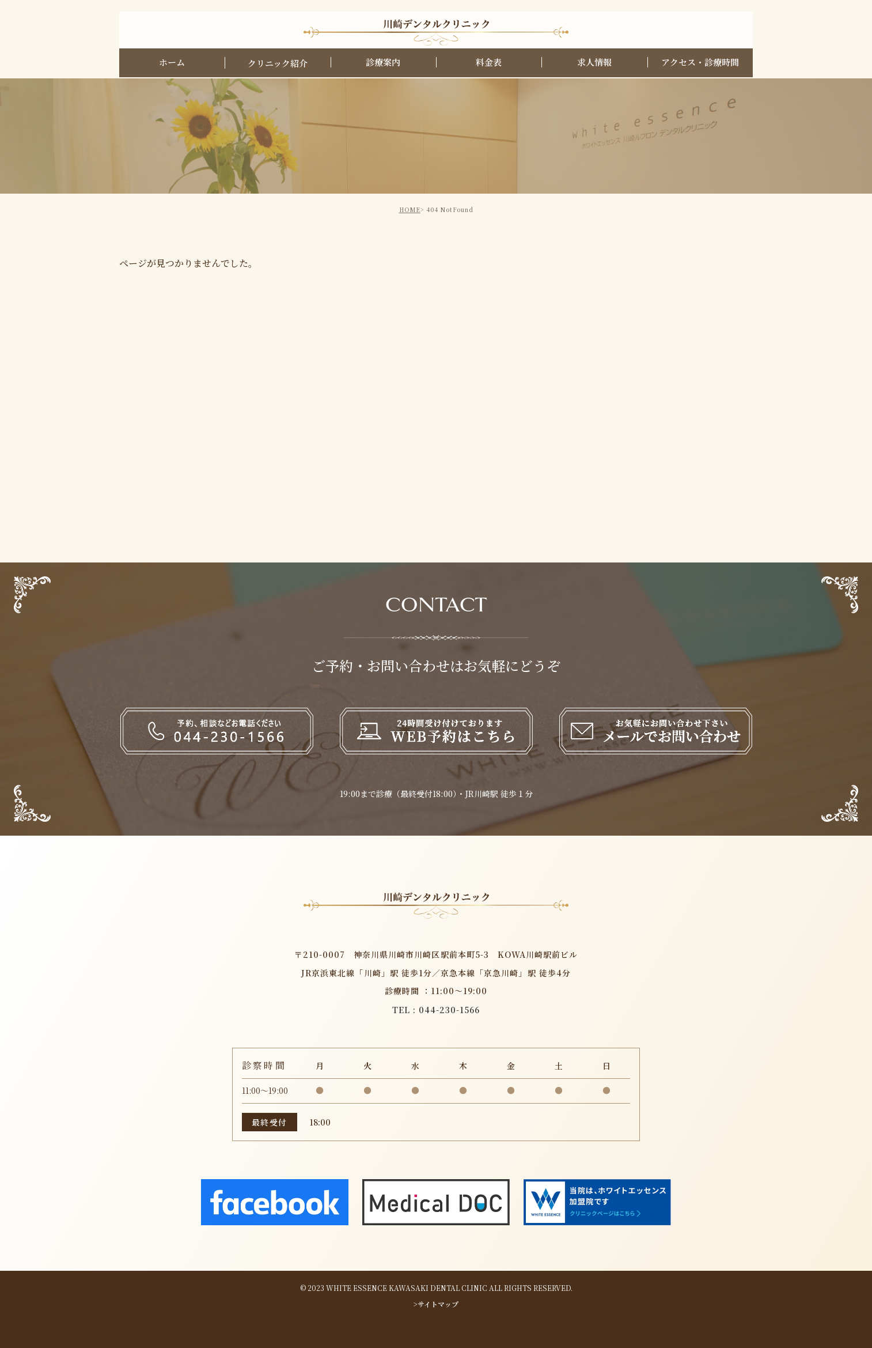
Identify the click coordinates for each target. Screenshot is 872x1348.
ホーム (172, 63)
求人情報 (594, 63)
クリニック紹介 (278, 64)
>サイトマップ (436, 1304)
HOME (409, 209)
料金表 (489, 63)
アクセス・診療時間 (700, 63)
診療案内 (383, 63)
